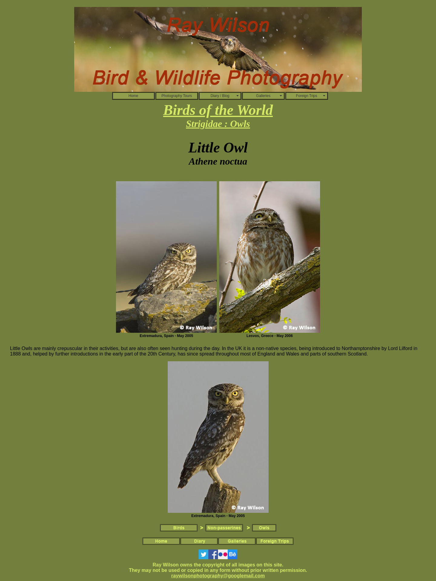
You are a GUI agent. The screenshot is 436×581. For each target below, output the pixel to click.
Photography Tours (176, 96)
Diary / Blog (219, 96)
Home (133, 96)
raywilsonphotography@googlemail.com (218, 575)
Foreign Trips (306, 96)
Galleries (263, 96)
